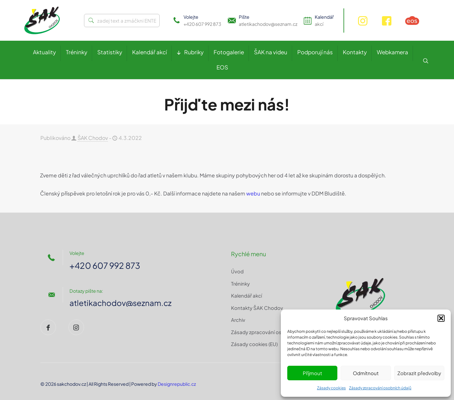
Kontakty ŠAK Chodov (257, 308)
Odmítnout (366, 373)
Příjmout (312, 373)
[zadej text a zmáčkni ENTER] (122, 20)
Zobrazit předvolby (419, 373)
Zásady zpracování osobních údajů (380, 387)
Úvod (237, 271)
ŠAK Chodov (93, 137)
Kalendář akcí (246, 295)
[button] (441, 318)
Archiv (238, 320)
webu (253, 193)
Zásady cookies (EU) (254, 344)
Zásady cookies (331, 387)
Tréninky (240, 283)
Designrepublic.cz (177, 384)
